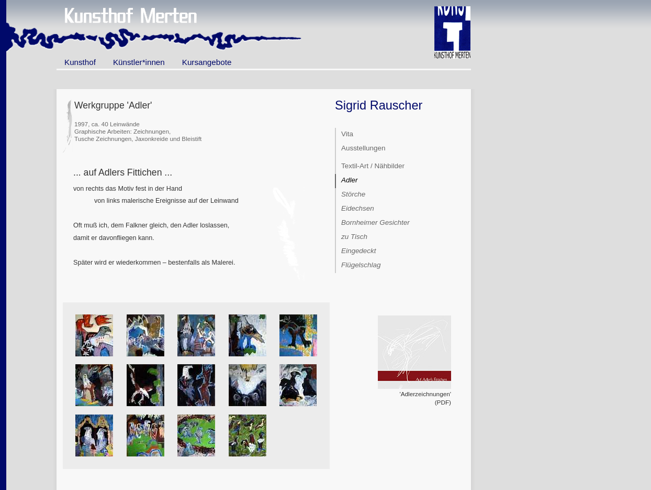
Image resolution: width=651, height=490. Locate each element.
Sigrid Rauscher (378, 105)
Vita (347, 134)
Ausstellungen (363, 148)
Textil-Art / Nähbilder (373, 166)
